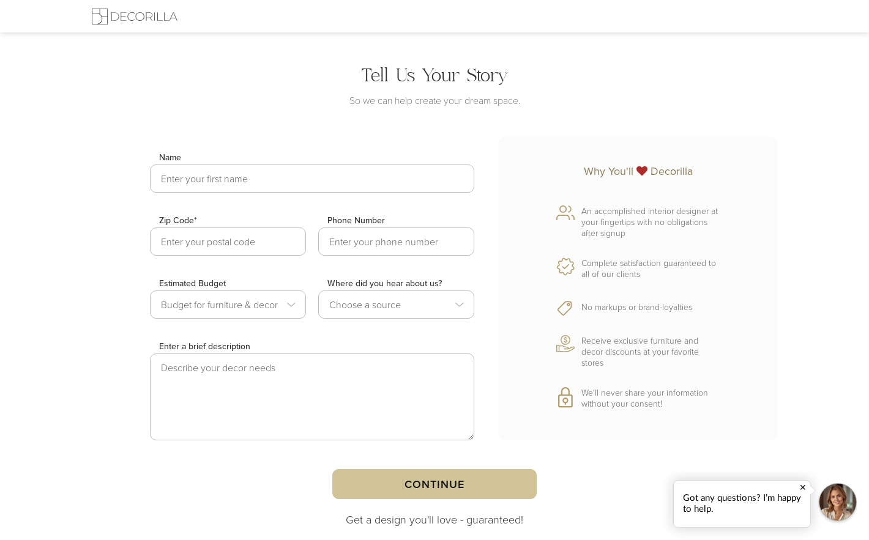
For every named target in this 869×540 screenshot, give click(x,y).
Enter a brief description (204, 346)
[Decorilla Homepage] (134, 16)
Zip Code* (178, 220)
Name (170, 157)
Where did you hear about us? (384, 283)
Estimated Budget (192, 283)
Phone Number (356, 220)
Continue (434, 484)
